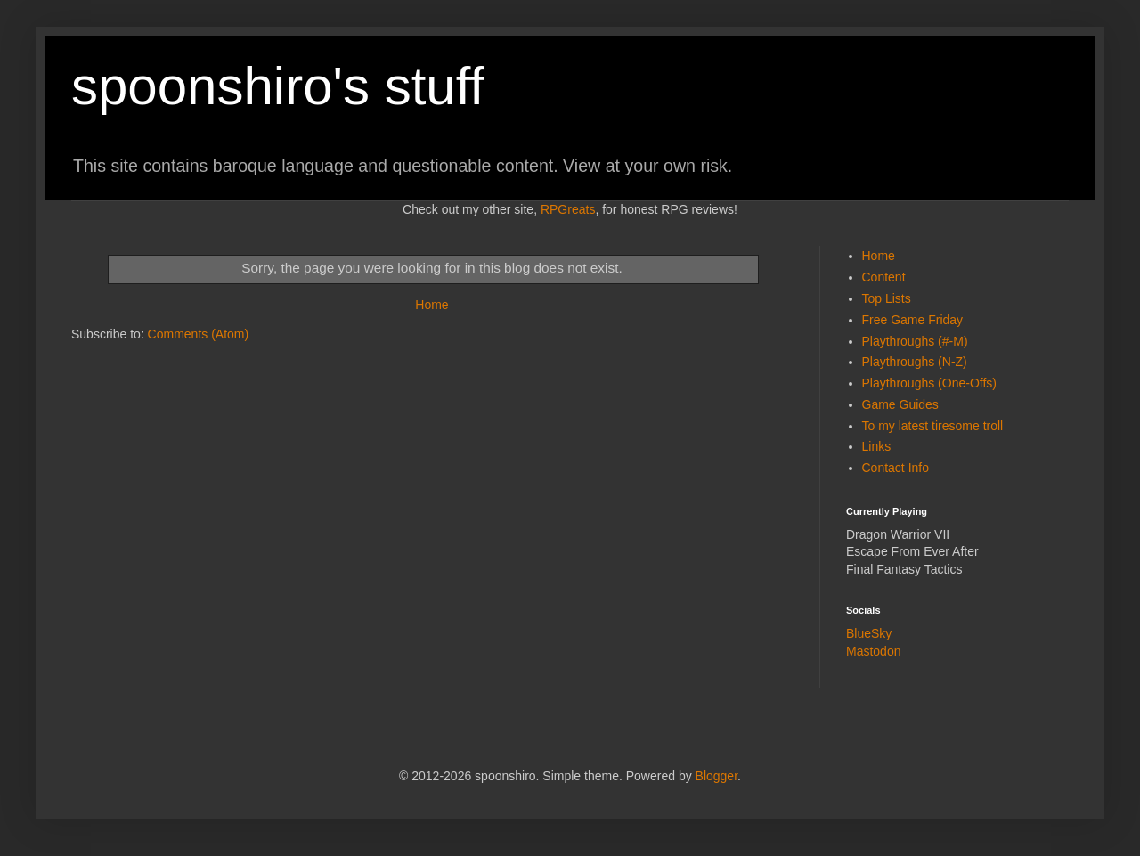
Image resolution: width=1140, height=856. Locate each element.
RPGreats (568, 209)
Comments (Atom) (198, 334)
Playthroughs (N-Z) (914, 362)
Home (431, 305)
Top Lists (886, 298)
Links (877, 446)
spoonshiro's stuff (277, 86)
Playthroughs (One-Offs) (929, 383)
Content (884, 277)
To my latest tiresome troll (933, 426)
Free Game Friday (913, 320)
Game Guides (900, 404)
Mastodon (873, 651)
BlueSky (869, 633)
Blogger (716, 776)
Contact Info (896, 468)
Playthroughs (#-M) (915, 341)
